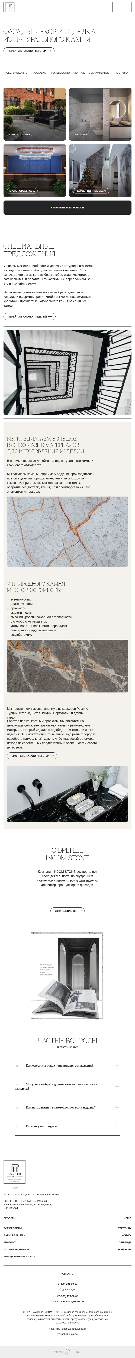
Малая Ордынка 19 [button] (16, 1249)
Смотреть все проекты (67, 207)
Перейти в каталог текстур (27, 51)
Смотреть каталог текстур (30, 756)
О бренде (125, 1242)
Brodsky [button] (10, 1242)
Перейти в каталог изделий (27, 316)
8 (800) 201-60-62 (67, 1283)
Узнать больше (65, 911)
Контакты (124, 1249)
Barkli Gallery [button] (14, 1235)
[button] (122, 7)
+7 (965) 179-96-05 (67, 1296)
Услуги (126, 1235)
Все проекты (13, 1228)
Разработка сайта (67, 1334)
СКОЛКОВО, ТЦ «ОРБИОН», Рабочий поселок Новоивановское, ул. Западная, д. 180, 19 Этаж (28, 1204)
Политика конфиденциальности (67, 1328)
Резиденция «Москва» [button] (19, 1256)
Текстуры (124, 1228)
